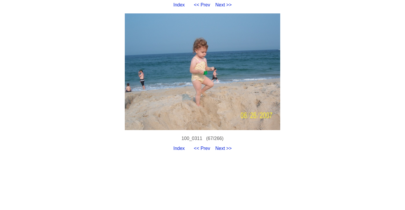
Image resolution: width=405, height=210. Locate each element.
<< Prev (202, 4)
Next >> (223, 4)
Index (179, 4)
